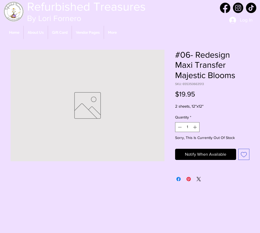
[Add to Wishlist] (243, 154)
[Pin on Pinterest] (188, 179)
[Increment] (195, 127)
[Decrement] (179, 127)
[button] (88, 32)
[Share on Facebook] (178, 179)
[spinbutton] (187, 127)
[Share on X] (199, 179)
